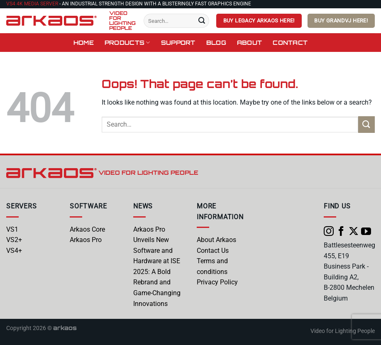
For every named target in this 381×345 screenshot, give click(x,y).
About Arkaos (216, 240)
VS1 (12, 229)
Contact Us (213, 250)
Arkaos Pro (86, 240)
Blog (216, 42)
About (249, 42)
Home (83, 42)
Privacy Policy (217, 282)
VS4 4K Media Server (32, 4)
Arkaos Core (87, 229)
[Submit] (202, 21)
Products (127, 42)
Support (178, 42)
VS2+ (14, 240)
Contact (290, 42)
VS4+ (14, 250)
